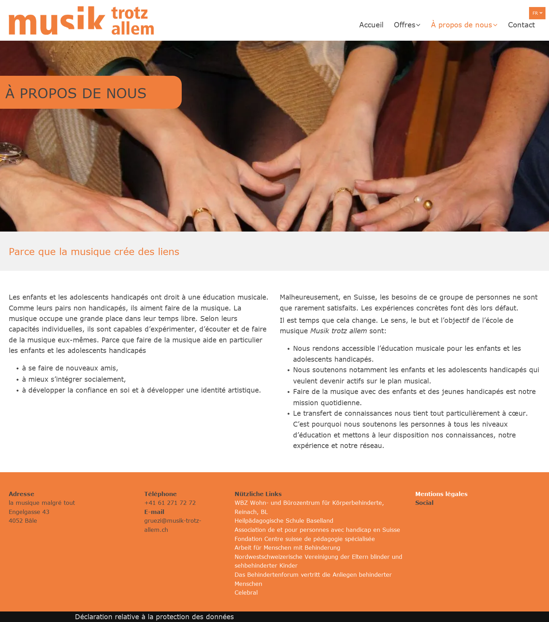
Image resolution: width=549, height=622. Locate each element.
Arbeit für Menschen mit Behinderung (287, 547)
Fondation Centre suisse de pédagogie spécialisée (305, 539)
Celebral (246, 592)
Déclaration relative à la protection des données (154, 617)
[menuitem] (376, 24)
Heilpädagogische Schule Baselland (284, 520)
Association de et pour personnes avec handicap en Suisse (317, 530)
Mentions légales (441, 494)
